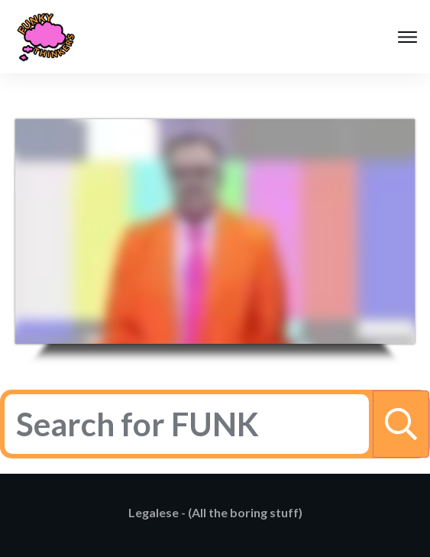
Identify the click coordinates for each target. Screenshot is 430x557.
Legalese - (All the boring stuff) (215, 512)
